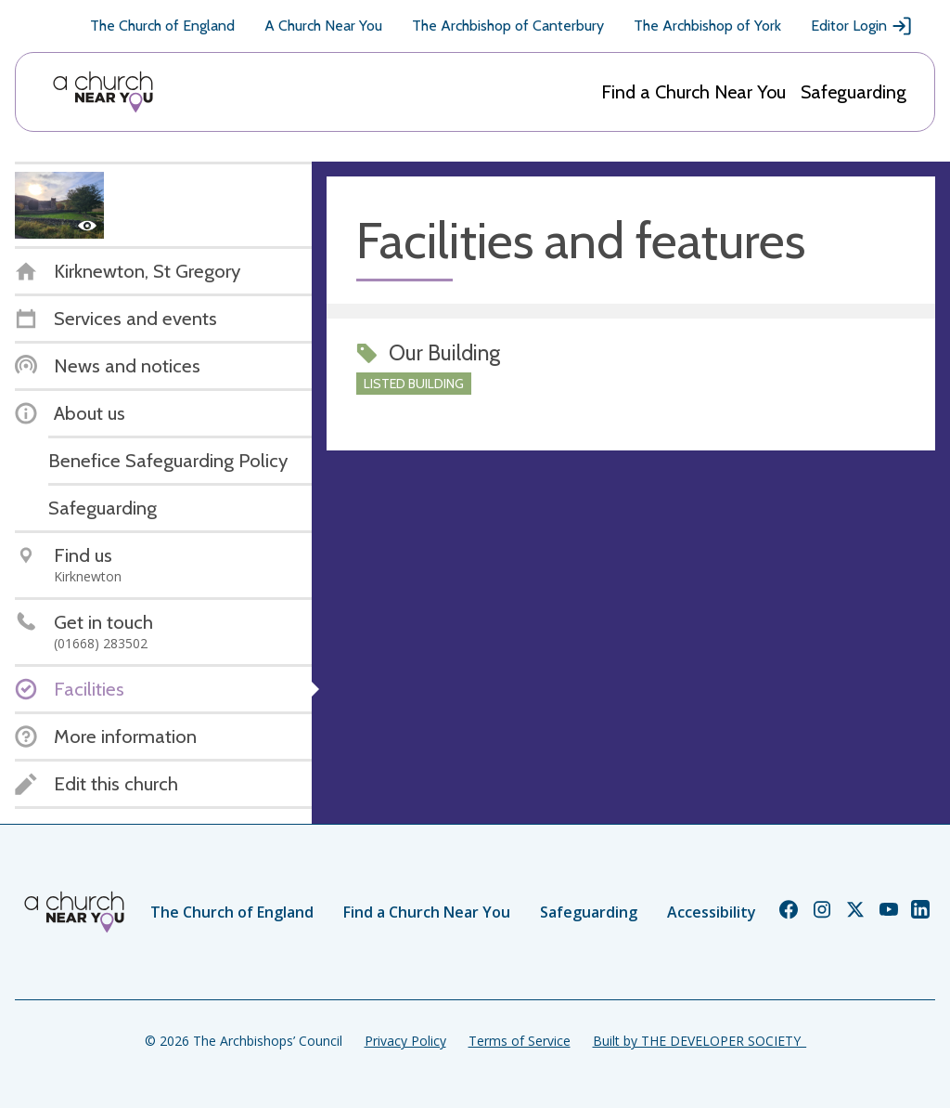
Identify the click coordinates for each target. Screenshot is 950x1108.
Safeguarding (853, 92)
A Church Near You (323, 25)
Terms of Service (520, 1040)
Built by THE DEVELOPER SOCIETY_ (699, 1040)
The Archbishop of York (707, 25)
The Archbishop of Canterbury (508, 25)
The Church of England (162, 25)
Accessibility (711, 912)
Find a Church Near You (693, 92)
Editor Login (862, 26)
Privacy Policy (405, 1040)
